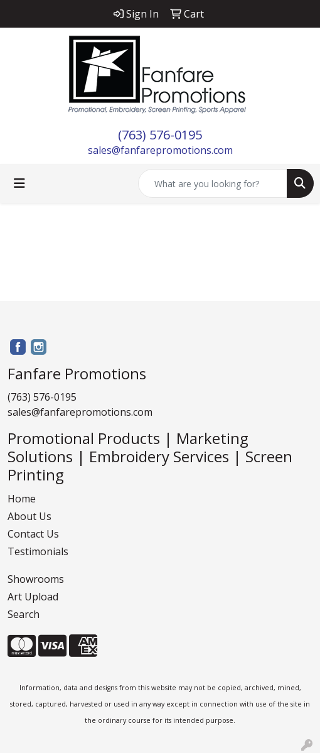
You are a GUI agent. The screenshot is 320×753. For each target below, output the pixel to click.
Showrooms (36, 579)
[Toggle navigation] (19, 183)
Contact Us (33, 534)
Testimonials (38, 551)
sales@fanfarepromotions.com (160, 150)
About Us (29, 516)
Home (22, 499)
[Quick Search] (212, 183)
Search (24, 614)
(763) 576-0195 (160, 134)
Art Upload (33, 597)
